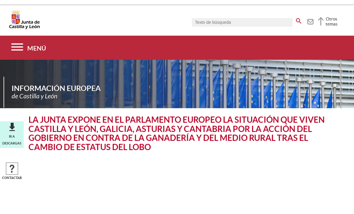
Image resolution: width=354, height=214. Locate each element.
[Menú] (29, 48)
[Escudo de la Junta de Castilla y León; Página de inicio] (24, 28)
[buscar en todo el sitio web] (298, 20)
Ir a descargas (11, 140)
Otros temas (332, 21)
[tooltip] (310, 20)
